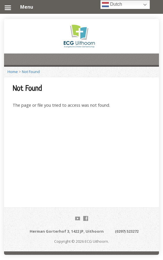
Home (12, 71)
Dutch (112, 4)
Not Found (31, 71)
